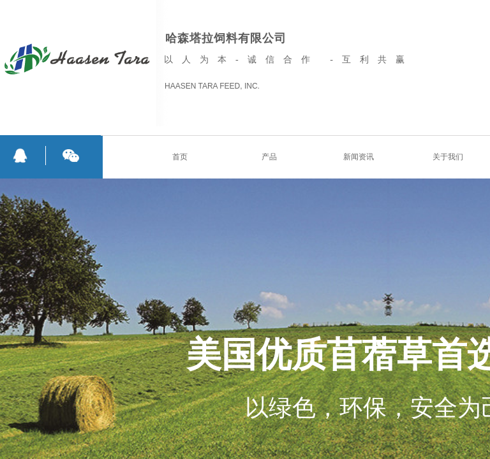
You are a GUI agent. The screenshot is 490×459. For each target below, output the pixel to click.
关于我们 (448, 156)
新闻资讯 (358, 156)
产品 (269, 156)
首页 (180, 156)
